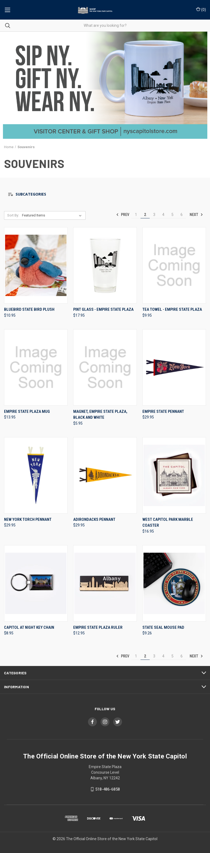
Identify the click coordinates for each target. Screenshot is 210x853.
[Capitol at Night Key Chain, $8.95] (36, 583)
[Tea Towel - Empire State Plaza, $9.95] (174, 265)
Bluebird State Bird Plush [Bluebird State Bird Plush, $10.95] (29, 309)
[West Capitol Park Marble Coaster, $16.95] (174, 475)
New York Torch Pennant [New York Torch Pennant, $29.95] (27, 519)
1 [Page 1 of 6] (136, 214)
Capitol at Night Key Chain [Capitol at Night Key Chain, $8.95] (29, 627)
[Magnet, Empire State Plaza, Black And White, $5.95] (105, 367)
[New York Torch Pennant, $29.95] (36, 475)
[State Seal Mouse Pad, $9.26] (174, 583)
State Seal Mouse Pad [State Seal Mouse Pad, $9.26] (163, 627)
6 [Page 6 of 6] (181, 214)
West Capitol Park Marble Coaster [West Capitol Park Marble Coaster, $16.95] (167, 522)
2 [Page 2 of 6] (145, 214)
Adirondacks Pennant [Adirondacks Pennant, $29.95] (94, 519)
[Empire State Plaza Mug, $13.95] (36, 367)
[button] (105, 194)
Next (196, 214)
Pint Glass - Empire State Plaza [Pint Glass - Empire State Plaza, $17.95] (103, 309)
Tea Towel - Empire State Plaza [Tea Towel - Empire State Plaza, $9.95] (172, 309)
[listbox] (53, 215)
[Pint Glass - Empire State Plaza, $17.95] (105, 265)
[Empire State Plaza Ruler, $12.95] (105, 583)
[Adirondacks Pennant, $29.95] (105, 475)
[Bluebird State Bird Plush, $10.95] (36, 265)
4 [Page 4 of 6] (163, 214)
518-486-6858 (107, 789)
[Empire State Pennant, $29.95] (174, 367)
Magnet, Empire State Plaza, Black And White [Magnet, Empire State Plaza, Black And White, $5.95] (100, 414)
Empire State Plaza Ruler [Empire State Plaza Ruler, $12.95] (98, 627)
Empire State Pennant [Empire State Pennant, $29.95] (163, 411)
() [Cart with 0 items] (201, 9)
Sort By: (13, 215)
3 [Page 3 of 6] (154, 214)
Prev (122, 214)
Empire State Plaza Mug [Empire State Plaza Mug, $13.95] (27, 411)
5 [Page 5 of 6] (172, 214)
